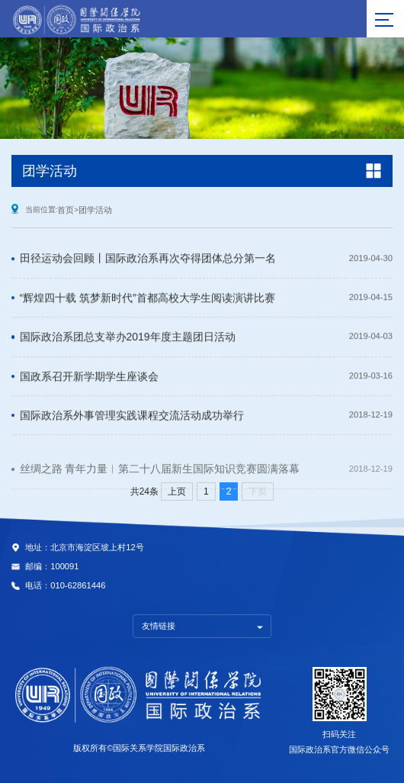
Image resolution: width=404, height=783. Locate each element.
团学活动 (95, 209)
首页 (65, 209)
